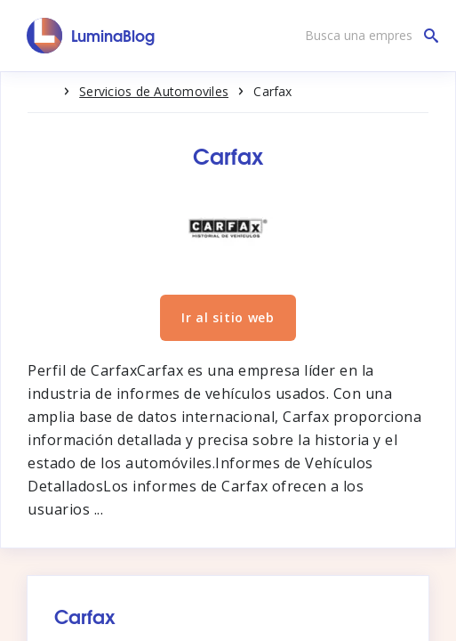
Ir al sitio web (228, 317)
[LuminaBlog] (91, 35)
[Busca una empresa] (367, 35)
